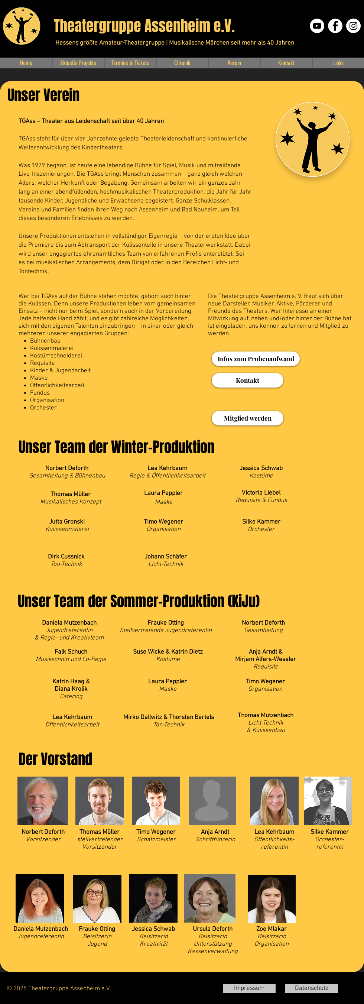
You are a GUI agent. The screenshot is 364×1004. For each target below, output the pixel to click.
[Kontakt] (247, 380)
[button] (78, 63)
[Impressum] (249, 988)
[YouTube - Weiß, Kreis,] (317, 26)
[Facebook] (335, 26)
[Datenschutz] (311, 988)
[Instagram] (353, 26)
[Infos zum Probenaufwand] (256, 359)
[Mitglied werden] (247, 418)
